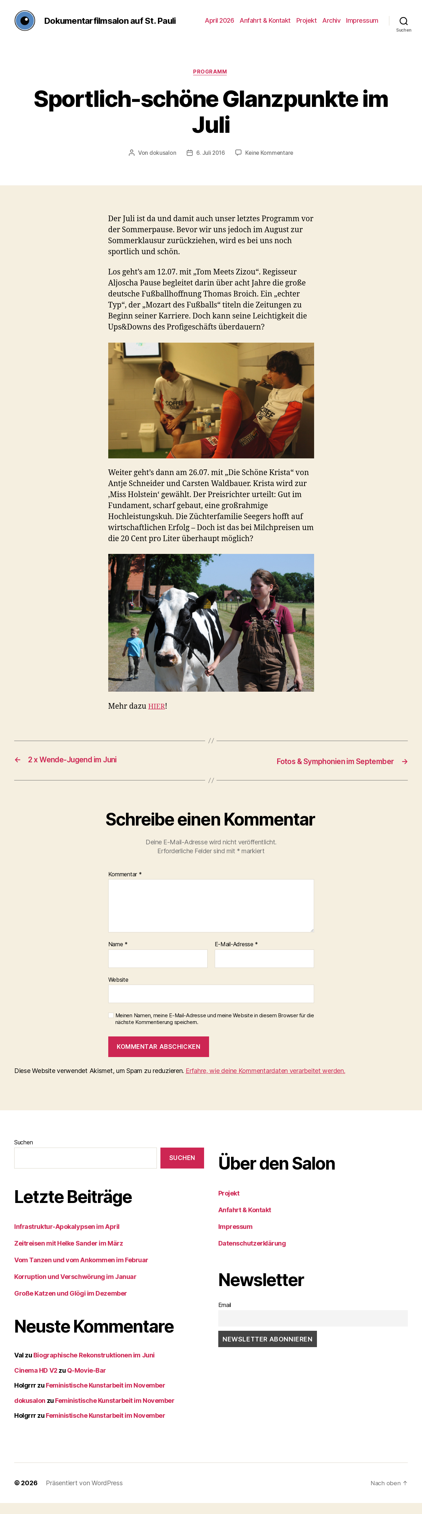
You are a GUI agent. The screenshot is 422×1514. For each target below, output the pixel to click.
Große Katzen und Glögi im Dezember (70, 1304)
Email (224, 1316)
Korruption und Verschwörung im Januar (75, 1288)
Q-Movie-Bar (86, 1381)
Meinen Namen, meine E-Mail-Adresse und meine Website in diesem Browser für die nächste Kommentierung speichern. (214, 1030)
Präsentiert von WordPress (84, 1494)
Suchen (23, 1153)
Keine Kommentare (270, 164)
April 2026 (219, 25)
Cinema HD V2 (35, 1381)
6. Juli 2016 (210, 164)
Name (118, 956)
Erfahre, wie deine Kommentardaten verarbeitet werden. (265, 1082)
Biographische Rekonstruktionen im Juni (94, 1366)
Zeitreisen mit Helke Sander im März (68, 1254)
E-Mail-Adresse (236, 956)
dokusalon (161, 164)
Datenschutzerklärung (252, 1254)
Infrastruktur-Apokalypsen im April (67, 1238)
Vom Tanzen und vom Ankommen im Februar (81, 1271)
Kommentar (125, 885)
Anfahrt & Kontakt (265, 25)
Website (118, 991)
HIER (157, 718)
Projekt (306, 25)
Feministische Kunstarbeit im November (105, 1396)
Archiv (331, 25)
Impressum (362, 25)
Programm (210, 83)
